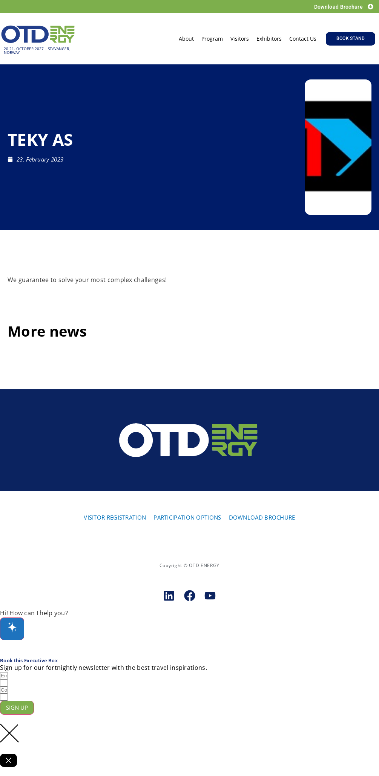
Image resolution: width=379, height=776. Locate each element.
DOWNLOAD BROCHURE (262, 517)
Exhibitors (269, 38)
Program (212, 38)
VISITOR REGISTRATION (115, 517)
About (186, 38)
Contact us (302, 38)
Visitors (239, 38)
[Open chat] (12, 628)
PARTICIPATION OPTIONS (187, 517)
